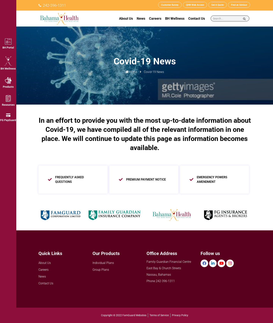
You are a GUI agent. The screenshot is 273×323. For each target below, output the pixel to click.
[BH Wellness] (8, 61)
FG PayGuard (8, 120)
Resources (8, 104)
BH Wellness (8, 68)
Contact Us (196, 18)
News (141, 18)
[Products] (8, 80)
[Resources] (8, 98)
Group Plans (101, 269)
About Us (126, 18)
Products (8, 86)
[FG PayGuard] (8, 115)
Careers (155, 18)
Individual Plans (103, 263)
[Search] (244, 18)
